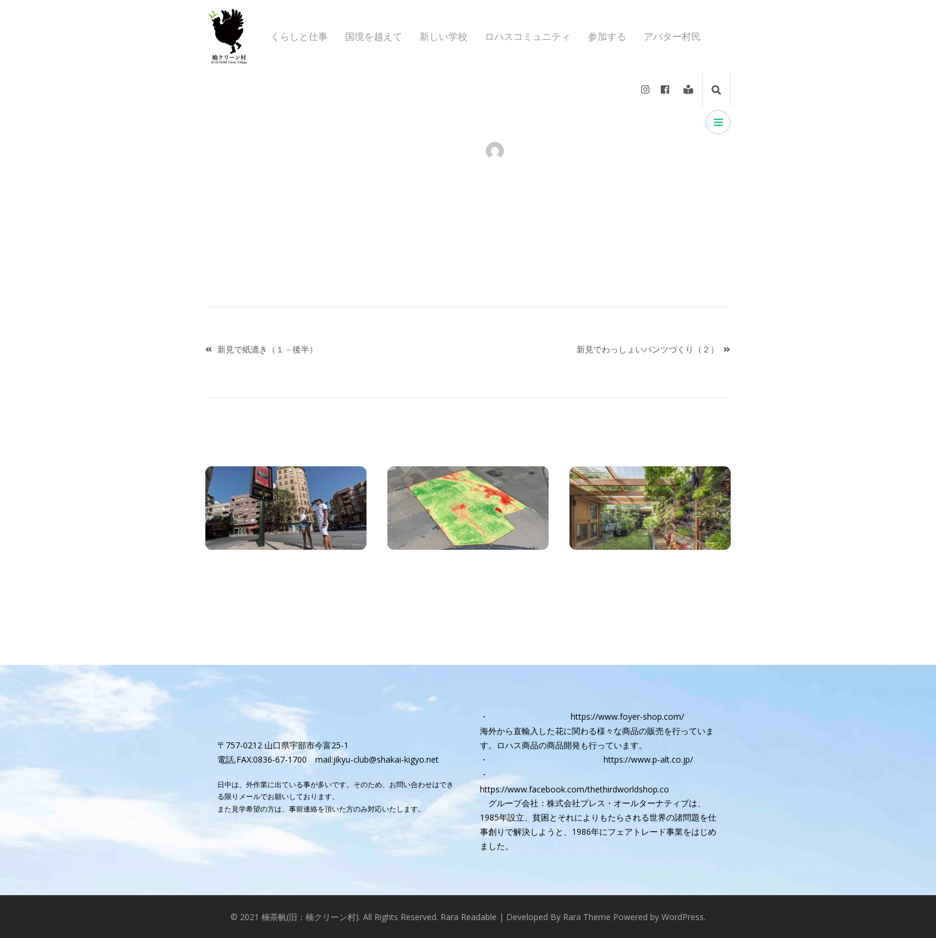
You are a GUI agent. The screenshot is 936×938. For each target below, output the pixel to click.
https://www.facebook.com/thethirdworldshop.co (574, 789)
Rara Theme (587, 916)
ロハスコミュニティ (528, 37)
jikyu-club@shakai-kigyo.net (386, 759)
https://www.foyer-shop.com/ (627, 716)
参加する (607, 37)
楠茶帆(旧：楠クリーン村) (310, 916)
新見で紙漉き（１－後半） (267, 349)
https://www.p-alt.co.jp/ (648, 759)
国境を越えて (373, 37)
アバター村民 (672, 37)
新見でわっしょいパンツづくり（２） (648, 349)
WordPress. (683, 916)
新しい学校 (443, 37)
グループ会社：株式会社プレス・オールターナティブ (588, 803)
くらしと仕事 (299, 37)
